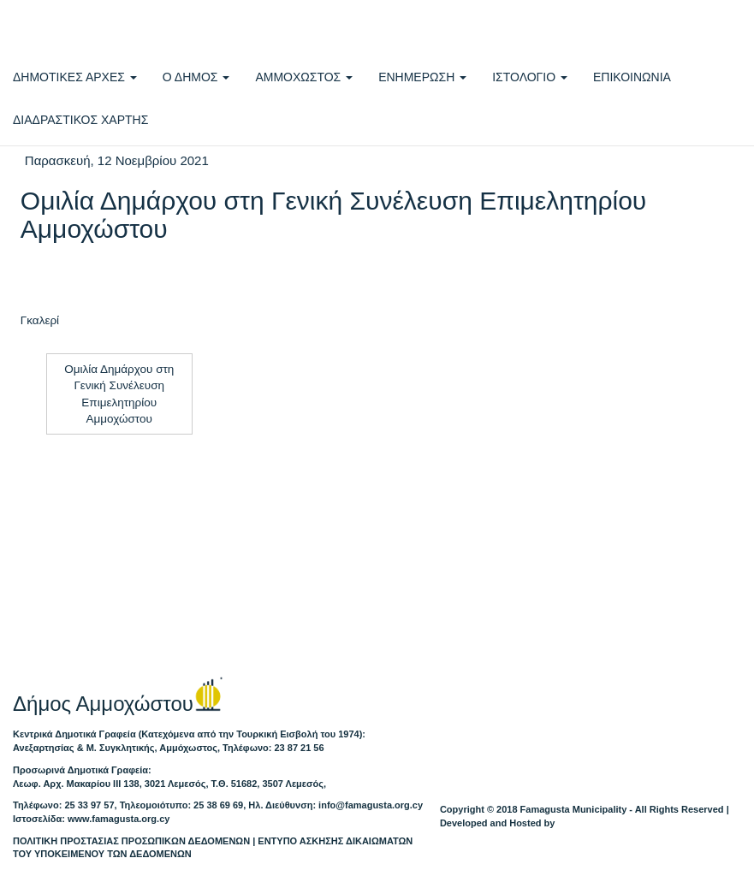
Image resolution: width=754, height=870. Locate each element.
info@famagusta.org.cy (370, 805)
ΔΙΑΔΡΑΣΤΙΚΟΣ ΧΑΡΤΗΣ (80, 120)
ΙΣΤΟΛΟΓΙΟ (529, 77)
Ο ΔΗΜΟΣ (196, 77)
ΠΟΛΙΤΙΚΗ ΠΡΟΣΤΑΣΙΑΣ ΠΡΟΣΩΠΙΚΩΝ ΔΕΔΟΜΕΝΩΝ (131, 841)
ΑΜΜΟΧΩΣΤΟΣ (304, 77)
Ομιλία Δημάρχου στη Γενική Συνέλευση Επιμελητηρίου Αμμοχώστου (119, 394)
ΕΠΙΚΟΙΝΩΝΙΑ (632, 77)
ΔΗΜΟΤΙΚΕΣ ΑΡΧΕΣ (75, 77)
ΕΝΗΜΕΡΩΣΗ (422, 77)
